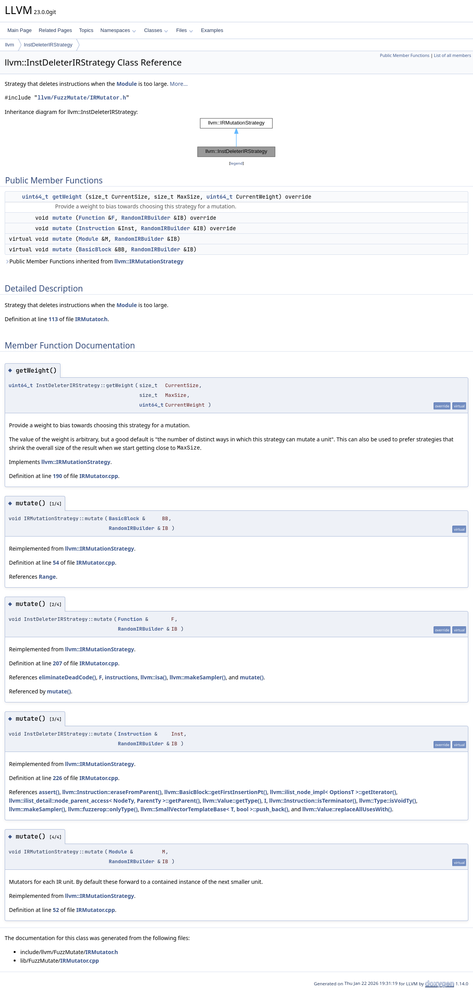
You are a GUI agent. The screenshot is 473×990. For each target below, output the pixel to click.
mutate (62, 217)
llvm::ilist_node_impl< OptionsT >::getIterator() (333, 792)
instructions (121, 677)
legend (236, 163)
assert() (49, 792)
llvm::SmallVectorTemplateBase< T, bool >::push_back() (214, 809)
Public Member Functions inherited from (94, 261)
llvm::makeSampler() (197, 677)
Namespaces (118, 30)
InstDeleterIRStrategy (48, 45)
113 (53, 319)
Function (91, 217)
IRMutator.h (91, 319)
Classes (156, 30)
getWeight (67, 196)
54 (56, 562)
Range (47, 576)
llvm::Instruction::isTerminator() (312, 800)
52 (56, 910)
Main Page (19, 30)
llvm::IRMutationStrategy (148, 261)
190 (57, 476)
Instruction (96, 228)
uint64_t (35, 196)
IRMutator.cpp (98, 476)
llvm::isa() (153, 677)
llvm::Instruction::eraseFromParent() (111, 792)
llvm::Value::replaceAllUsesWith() (347, 809)
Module (126, 83)
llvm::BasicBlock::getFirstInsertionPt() (215, 792)
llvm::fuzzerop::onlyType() (103, 809)
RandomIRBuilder (146, 217)
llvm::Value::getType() (232, 800)
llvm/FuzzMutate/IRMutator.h (81, 97)
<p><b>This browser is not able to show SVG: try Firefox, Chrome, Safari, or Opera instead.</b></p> (236, 137)
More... (179, 83)
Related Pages (55, 30)
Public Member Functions (404, 55)
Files (184, 30)
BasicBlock (94, 249)
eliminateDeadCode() (67, 677)
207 (57, 663)
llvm (9, 45)
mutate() (251, 677)
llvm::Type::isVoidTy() (387, 800)
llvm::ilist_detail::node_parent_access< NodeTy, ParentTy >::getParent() (104, 800)
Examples (212, 30)
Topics (86, 30)
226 (57, 778)
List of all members (452, 55)
